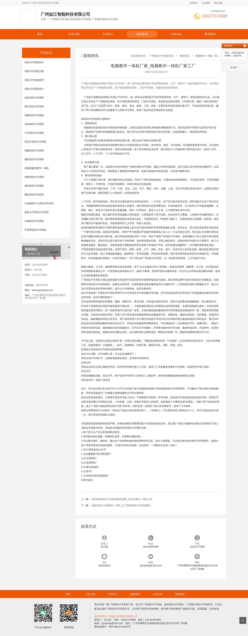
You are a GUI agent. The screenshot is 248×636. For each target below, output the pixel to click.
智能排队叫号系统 (34, 115)
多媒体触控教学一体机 (37, 168)
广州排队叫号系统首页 (161, 55)
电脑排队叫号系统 (34, 150)
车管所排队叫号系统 (35, 229)
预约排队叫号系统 (34, 159)
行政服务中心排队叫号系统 (39, 203)
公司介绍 (73, 34)
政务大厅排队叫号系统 (37, 212)
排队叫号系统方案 (34, 71)
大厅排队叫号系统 (34, 132)
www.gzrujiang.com (42, 290)
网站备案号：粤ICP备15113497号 (112, 626)
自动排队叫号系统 (34, 124)
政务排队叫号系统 (34, 97)
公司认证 (176, 34)
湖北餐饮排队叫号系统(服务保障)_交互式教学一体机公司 (122, 499)
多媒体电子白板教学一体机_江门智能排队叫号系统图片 (121, 505)
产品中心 (107, 34)
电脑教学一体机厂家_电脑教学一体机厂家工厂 (220, 55)
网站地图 (218, 3)
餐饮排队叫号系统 (34, 194)
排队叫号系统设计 (34, 88)
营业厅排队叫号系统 (35, 141)
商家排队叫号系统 (34, 177)
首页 (40, 34)
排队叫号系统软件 (34, 62)
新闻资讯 (142, 34)
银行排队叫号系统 (34, 106)
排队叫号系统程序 (34, 80)
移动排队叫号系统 (34, 185)
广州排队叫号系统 (170, 236)
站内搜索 (206, 3)
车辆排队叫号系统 (34, 221)
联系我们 (194, 3)
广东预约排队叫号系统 (139, 166)
